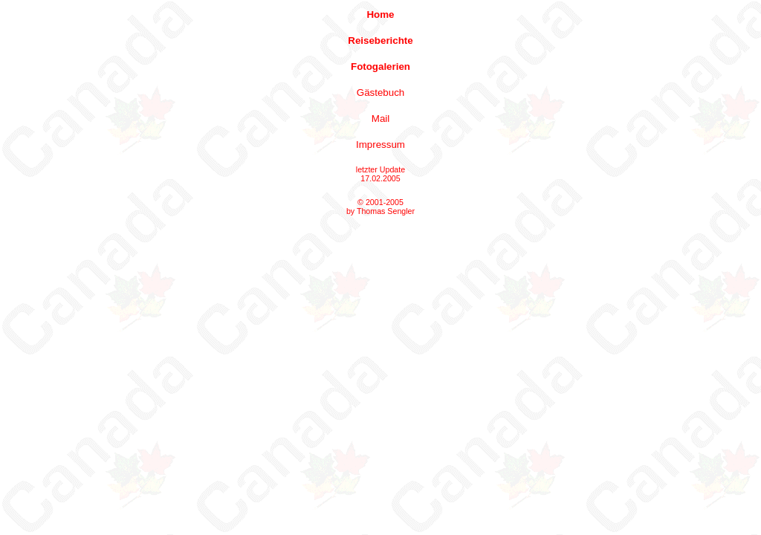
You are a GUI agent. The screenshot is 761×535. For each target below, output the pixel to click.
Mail (380, 118)
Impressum (380, 144)
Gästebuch (380, 92)
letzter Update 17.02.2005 (380, 174)
